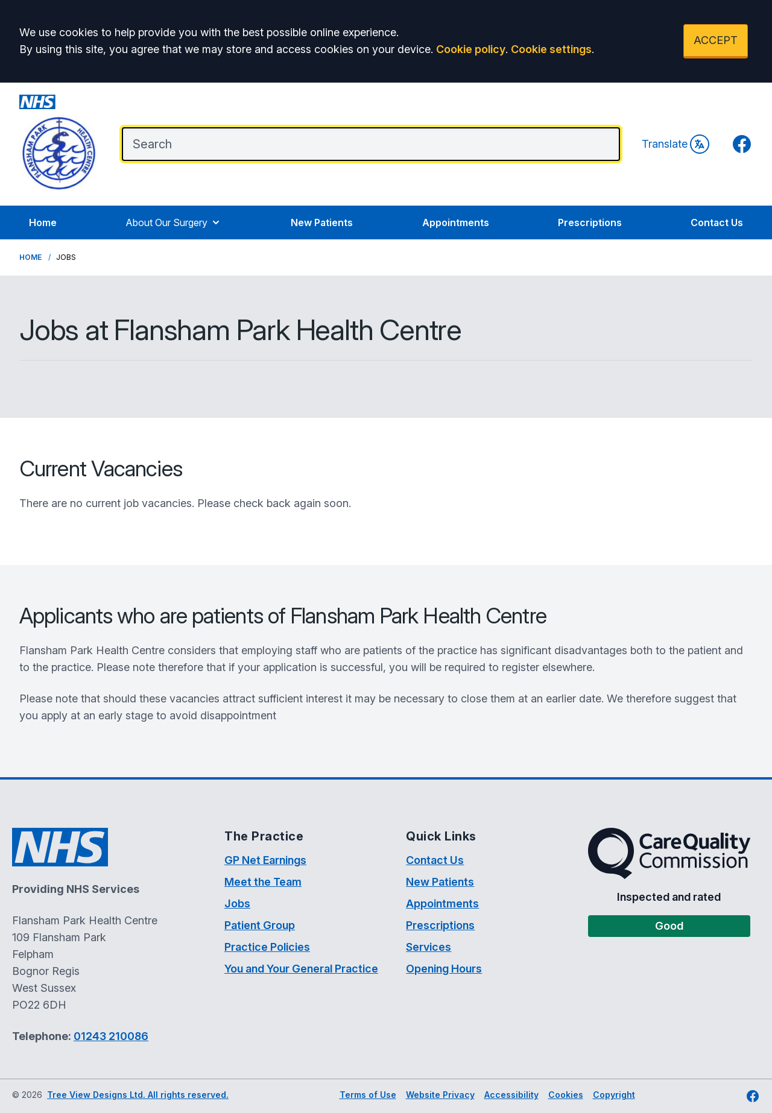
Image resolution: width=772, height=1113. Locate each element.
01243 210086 (111, 1036)
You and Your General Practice (301, 968)
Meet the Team (263, 881)
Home (43, 222)
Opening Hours (444, 968)
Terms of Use (368, 1094)
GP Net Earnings (265, 860)
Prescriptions (590, 222)
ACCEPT (716, 40)
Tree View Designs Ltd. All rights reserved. (138, 1094)
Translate (675, 144)
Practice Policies (267, 947)
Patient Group (259, 925)
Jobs (237, 903)
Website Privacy (440, 1094)
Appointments (455, 222)
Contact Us (717, 222)
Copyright (614, 1094)
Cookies (565, 1094)
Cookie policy (470, 49)
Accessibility (511, 1094)
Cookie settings (551, 49)
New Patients (322, 222)
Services (428, 947)
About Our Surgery (173, 222)
